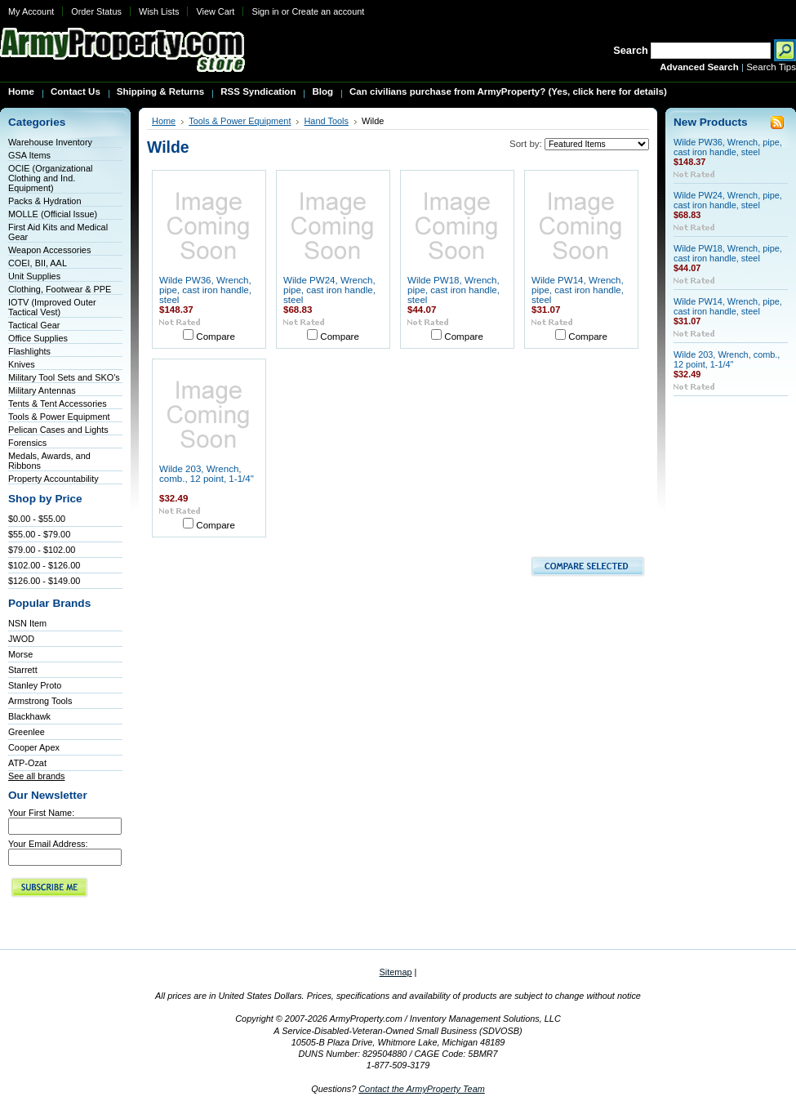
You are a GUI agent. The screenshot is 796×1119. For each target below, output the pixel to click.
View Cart (215, 11)
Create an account (327, 11)
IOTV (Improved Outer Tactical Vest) (52, 307)
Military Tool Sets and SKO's (64, 377)
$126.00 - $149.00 (44, 581)
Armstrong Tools (40, 701)
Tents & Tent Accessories (57, 403)
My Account (31, 11)
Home (164, 121)
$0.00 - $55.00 (36, 519)
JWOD (21, 639)
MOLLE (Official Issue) (52, 214)
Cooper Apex (34, 747)
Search (630, 50)
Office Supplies (38, 338)
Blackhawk (29, 716)
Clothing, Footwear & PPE (59, 289)
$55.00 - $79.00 (39, 534)
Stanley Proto (34, 685)
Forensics (27, 443)
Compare (215, 336)
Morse (20, 654)
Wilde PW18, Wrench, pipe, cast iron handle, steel (453, 290)
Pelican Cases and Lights (58, 430)
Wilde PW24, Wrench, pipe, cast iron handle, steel (329, 290)
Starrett (23, 670)
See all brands (36, 776)
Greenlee (26, 732)
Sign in (264, 11)
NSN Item (27, 623)
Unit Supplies (34, 276)
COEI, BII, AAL (37, 263)
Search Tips (771, 67)
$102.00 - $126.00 (44, 565)
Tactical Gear (34, 325)
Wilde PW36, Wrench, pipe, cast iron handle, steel (205, 290)
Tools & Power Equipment (59, 416)
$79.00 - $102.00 (41, 550)
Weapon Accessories (49, 250)
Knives (21, 364)
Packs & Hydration (44, 201)
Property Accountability (53, 479)
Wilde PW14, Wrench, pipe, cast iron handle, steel (577, 290)
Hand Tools (326, 121)
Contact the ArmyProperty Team (421, 1089)
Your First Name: (41, 813)
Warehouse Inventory (50, 142)
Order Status (96, 11)
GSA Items (29, 155)
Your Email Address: (48, 844)
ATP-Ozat (27, 763)
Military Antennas (42, 390)
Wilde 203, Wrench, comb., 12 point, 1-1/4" (206, 474)
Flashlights (29, 351)
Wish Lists (159, 11)
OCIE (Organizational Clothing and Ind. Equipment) (50, 178)
